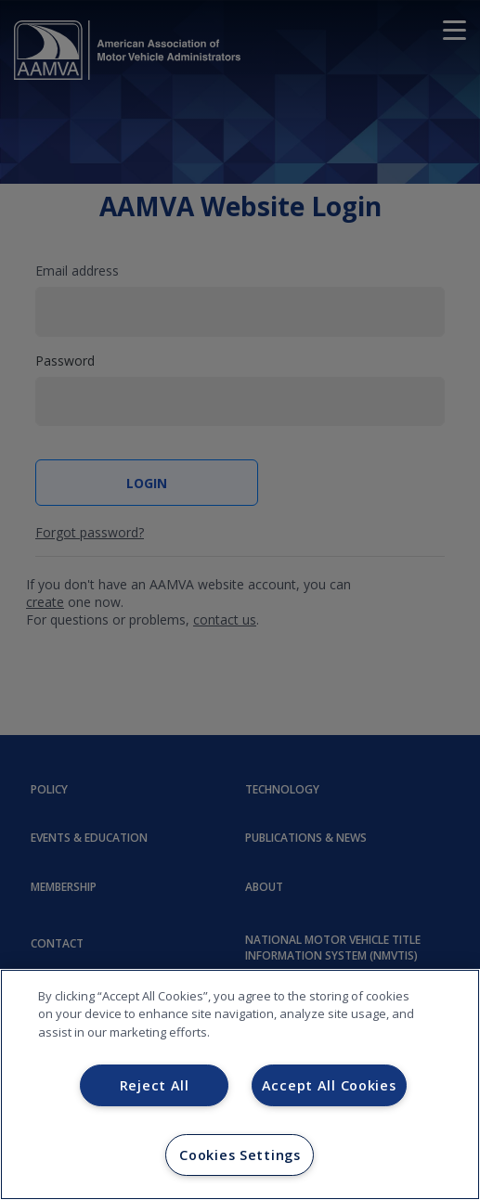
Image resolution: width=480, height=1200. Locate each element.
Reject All (154, 1085)
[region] (240, 1084)
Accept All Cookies (329, 1085)
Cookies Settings (240, 1155)
